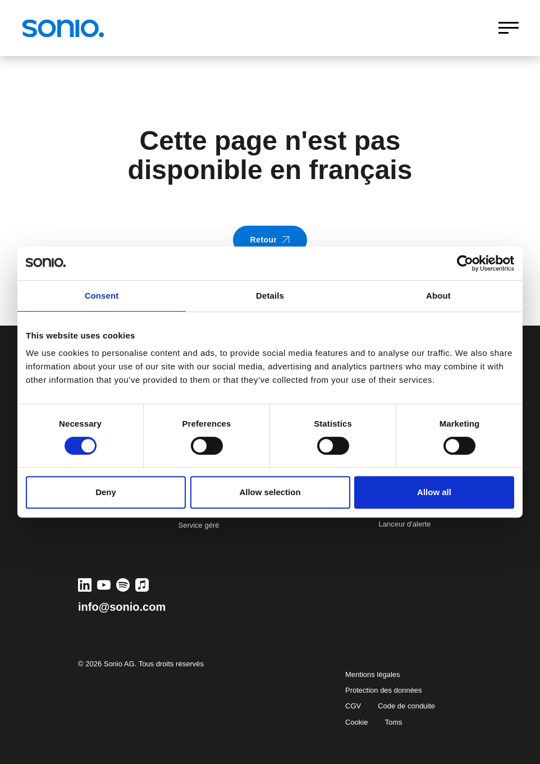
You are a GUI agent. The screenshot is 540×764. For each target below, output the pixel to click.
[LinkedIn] (84, 585)
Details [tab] (270, 295)
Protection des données (383, 690)
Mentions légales (372, 674)
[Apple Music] (142, 585)
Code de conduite (406, 706)
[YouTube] (104, 585)
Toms (393, 722)
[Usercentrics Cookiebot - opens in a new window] (465, 263)
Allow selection (269, 492)
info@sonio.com (122, 607)
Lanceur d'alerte (405, 524)
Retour (270, 239)
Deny (105, 492)
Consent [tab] (102, 295)
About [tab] (438, 295)
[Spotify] (123, 585)
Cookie (356, 722)
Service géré (199, 525)
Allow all (434, 492)
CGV (353, 706)
